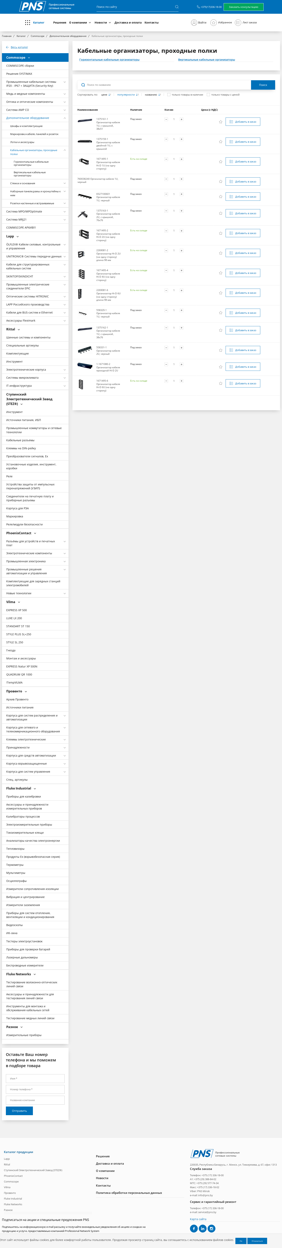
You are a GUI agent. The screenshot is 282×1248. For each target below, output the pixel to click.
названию (151, 94)
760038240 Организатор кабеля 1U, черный (97, 180)
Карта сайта (198, 1219)
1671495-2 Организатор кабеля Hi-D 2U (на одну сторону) (108, 235)
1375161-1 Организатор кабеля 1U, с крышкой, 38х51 (108, 123)
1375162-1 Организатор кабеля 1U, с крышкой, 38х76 (108, 332)
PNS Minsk (203, 1191)
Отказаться (257, 1241)
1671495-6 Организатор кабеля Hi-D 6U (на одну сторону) (108, 385)
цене (104, 94)
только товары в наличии (187, 94)
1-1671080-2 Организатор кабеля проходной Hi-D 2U (108, 367)
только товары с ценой (225, 94)
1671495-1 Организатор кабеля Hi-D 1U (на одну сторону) (108, 163)
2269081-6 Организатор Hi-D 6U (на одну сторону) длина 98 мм (108, 295)
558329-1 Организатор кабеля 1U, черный (108, 313)
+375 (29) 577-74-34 (207, 1183)
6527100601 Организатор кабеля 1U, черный (108, 197)
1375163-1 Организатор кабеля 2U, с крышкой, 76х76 (108, 215)
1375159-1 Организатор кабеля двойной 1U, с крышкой (108, 143)
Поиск (263, 85)
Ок (241, 1241)
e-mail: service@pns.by (203, 1212)
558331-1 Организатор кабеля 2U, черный (108, 351)
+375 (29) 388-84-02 (205, 1179)
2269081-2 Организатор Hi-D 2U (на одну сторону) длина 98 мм (108, 255)
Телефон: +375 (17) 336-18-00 (207, 1175)
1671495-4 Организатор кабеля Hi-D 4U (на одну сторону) (108, 275)
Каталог (38, 22)
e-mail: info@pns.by (201, 1195)
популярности (126, 94)
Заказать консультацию (243, 7)
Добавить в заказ (245, 121)
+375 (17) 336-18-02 (208, 1187)
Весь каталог (19, 47)
